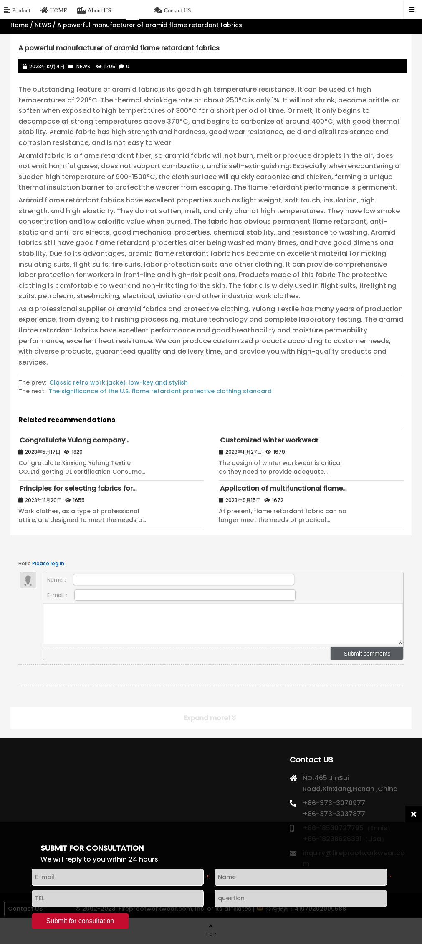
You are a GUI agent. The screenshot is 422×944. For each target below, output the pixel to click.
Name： (170, 579)
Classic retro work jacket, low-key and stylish (118, 382)
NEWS (43, 25)
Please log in (48, 563)
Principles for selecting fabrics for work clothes (75, 492)
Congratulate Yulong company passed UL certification (71, 443)
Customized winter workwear (269, 440)
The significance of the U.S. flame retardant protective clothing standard (160, 391)
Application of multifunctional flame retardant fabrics (281, 492)
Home (19, 25)
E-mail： (171, 595)
